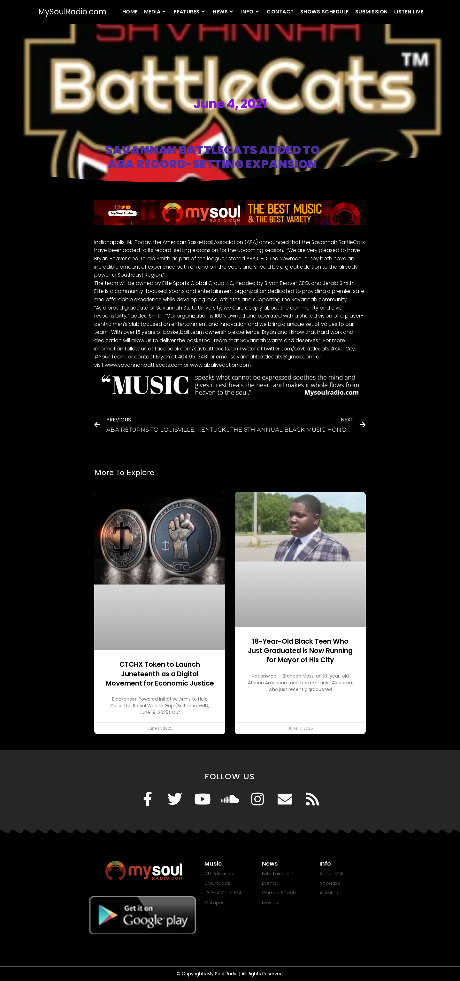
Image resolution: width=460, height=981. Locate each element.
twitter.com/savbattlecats (296, 348)
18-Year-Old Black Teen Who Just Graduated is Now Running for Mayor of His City (300, 651)
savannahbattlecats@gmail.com (272, 356)
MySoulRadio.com (72, 11)
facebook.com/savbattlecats (192, 348)
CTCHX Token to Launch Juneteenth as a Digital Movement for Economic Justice (160, 674)
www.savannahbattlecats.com (143, 365)
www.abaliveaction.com (220, 365)
